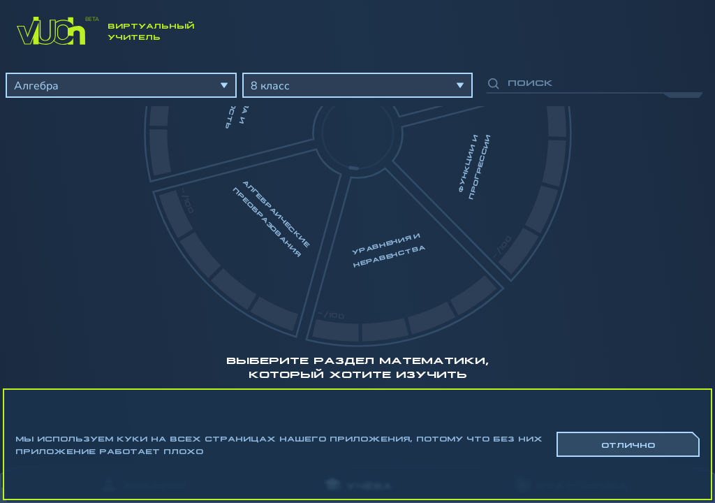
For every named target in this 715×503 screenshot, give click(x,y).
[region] (357, 258)
